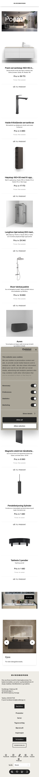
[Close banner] (36, 349)
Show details (27, 413)
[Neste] (32, 642)
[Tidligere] (6, 642)
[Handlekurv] (22, 772)
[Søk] (12, 772)
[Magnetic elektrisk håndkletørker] (19, 445)
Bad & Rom (19, 706)
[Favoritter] (17, 772)
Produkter (19, 713)
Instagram (13, 755)
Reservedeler (19, 745)
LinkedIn (25, 755)
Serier (19, 718)
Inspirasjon (19, 733)
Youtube (32, 755)
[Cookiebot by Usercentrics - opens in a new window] (23, 349)
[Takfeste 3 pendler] (19, 555)
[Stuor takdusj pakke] (19, 281)
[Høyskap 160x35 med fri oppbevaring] (19, 172)
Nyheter (29, 597)
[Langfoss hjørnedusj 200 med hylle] (19, 227)
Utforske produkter (24, 603)
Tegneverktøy (19, 723)
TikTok (20, 755)
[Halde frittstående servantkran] (19, 117)
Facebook (6, 755)
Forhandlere (19, 739)
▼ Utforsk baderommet (16, 26)
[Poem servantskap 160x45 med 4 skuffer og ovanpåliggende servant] (19, 62)
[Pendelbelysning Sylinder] (19, 500)
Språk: (11, 765)
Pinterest (19, 759)
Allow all (19, 420)
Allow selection (19, 426)
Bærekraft (19, 728)
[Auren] (19, 336)
